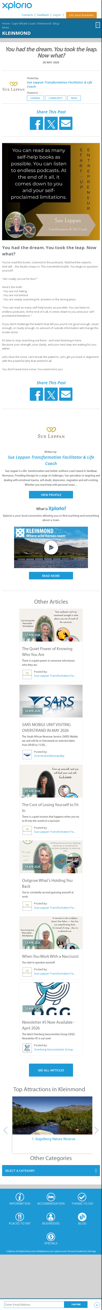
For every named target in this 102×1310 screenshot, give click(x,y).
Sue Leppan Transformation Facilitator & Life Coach (55, 675)
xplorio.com (60, 1251)
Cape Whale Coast (23, 23)
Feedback (43, 15)
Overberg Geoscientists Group (53, 1049)
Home (6, 23)
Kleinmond (44, 23)
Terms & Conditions (77, 1251)
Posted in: (32, 92)
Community (56, 98)
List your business (81, 15)
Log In (57, 15)
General (35, 98)
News (5, 27)
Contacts (27, 15)
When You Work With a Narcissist (50, 956)
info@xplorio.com (44, 1251)
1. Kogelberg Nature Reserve (53, 1139)
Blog (56, 23)
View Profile (51, 495)
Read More (51, 576)
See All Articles (51, 1070)
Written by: (51, 451)
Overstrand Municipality (49, 756)
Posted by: (33, 78)
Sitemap (92, 1251)
